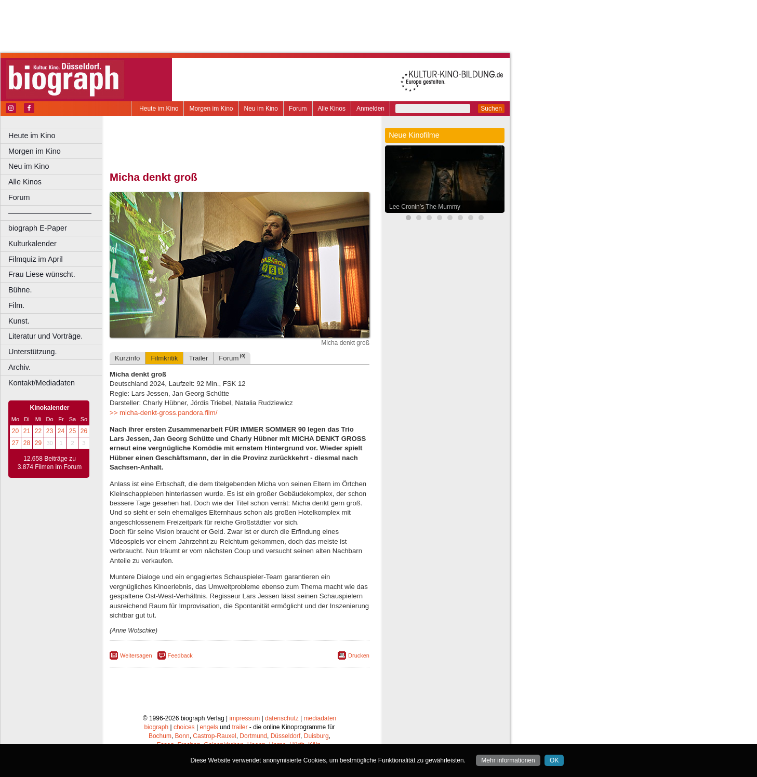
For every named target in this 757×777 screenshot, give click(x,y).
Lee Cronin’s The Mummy (424, 206)
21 (26, 431)
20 (15, 431)
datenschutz (282, 718)
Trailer (198, 358)
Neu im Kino (261, 108)
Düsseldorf (285, 736)
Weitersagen (136, 655)
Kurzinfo (127, 358)
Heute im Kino (158, 108)
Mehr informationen (508, 760)
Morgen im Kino (211, 108)
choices (184, 727)
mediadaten (320, 718)
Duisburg (316, 736)
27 (15, 443)
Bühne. (20, 290)
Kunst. (19, 321)
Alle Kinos (332, 108)
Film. (16, 305)
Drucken (358, 655)
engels (209, 727)
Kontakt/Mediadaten (41, 383)
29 (38, 443)
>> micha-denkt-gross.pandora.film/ (163, 413)
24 (61, 431)
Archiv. (19, 367)
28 (26, 443)
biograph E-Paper (37, 228)
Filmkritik (164, 358)
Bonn (182, 736)
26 (84, 431)
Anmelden (370, 108)
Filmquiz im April (35, 259)
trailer (239, 727)
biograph (156, 727)
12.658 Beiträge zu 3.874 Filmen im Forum (50, 463)
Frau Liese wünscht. (41, 274)
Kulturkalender (32, 243)
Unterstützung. (32, 351)
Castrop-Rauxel (214, 736)
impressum (245, 718)
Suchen (491, 108)
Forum (298, 108)
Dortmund (253, 736)
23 (49, 431)
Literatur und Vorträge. (45, 336)
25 (72, 431)
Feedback (180, 655)
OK (554, 760)
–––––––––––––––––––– (49, 213)
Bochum (160, 736)
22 (38, 431)
